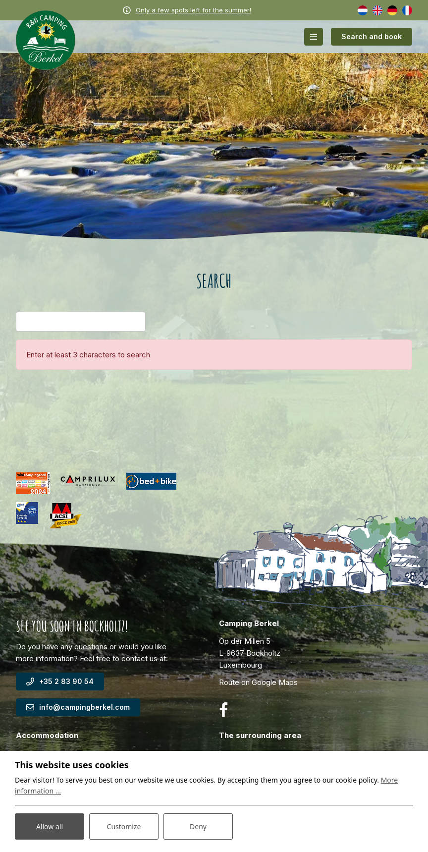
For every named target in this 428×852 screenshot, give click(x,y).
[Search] (81, 322)
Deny (198, 826)
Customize (124, 826)
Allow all (49, 826)
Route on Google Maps (258, 682)
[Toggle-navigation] (313, 37)
